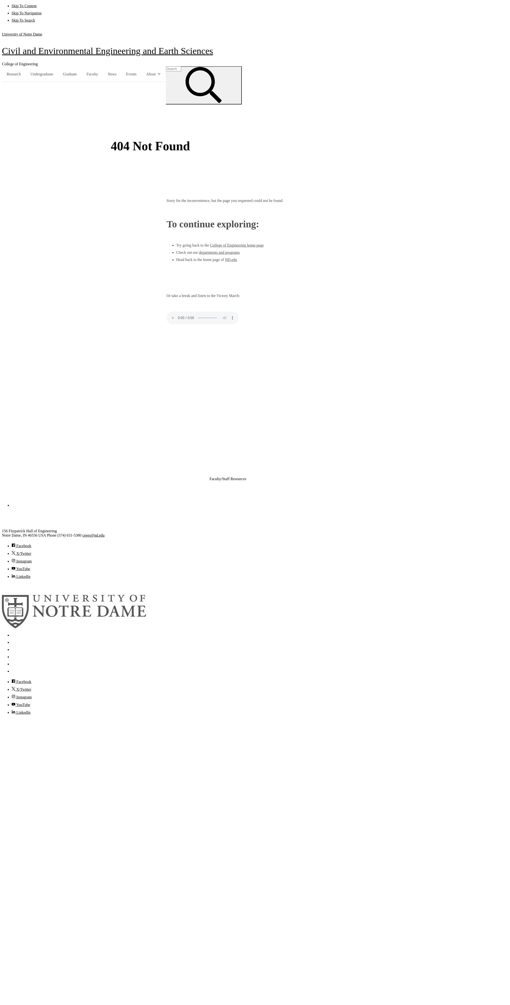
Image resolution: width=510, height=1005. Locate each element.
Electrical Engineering (219, 432)
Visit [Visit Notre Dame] (15, 663)
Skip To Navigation (27, 13)
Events (131, 74)
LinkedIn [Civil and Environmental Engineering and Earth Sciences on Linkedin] (21, 576)
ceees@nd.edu (93, 535)
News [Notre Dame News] (16, 649)
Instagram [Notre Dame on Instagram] (22, 697)
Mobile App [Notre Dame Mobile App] (21, 642)
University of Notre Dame (22, 34)
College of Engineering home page (237, 245)
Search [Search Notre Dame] (17, 635)
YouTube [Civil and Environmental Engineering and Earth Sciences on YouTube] (21, 568)
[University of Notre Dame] (74, 626)
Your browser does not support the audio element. (203, 317)
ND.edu (231, 259)
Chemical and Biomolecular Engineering (231, 410)
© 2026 (7, 586)
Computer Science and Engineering (228, 424)
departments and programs (219, 252)
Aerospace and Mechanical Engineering (231, 403)
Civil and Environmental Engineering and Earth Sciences (107, 51)
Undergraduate (42, 74)
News (112, 74)
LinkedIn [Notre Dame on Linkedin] (21, 712)
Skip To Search (23, 20)
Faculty (92, 74)
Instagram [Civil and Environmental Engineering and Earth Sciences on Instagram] (22, 561)
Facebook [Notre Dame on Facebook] (21, 681)
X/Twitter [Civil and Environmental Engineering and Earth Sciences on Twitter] (21, 553)
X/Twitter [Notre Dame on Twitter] (21, 689)
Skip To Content (24, 6)
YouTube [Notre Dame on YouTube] (21, 704)
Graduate (70, 74)
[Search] (207, 85)
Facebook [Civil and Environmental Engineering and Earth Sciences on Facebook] (21, 545)
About (153, 74)
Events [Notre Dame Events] (17, 656)
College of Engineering (20, 64)
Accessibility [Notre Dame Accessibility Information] (22, 671)
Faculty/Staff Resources (228, 478)
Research (14, 74)
